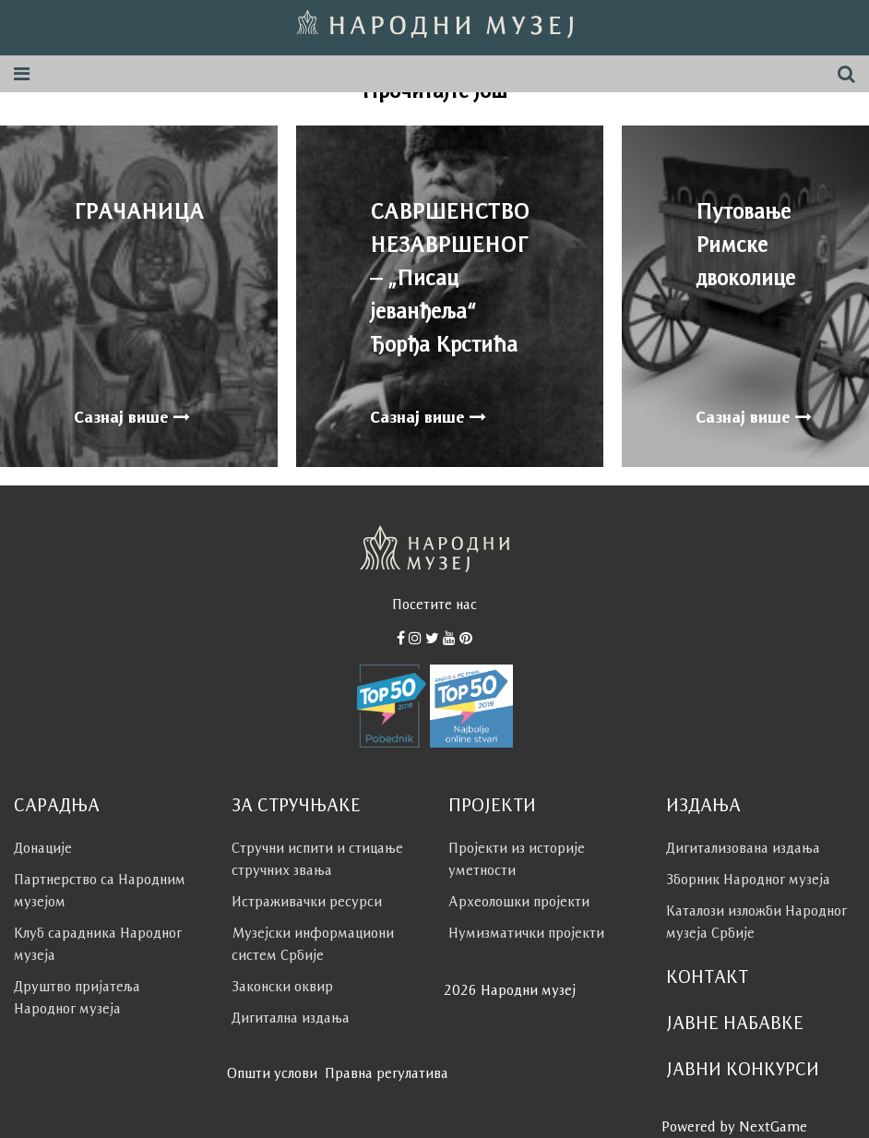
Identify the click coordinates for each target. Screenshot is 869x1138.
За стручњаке (296, 805)
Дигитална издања (291, 1017)
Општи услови (272, 1073)
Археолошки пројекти (518, 901)
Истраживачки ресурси (307, 901)
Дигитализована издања (743, 848)
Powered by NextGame (734, 1126)
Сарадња (57, 805)
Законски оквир (282, 986)
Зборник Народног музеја (748, 879)
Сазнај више (132, 417)
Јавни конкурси (742, 1069)
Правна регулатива (386, 1073)
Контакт (707, 976)
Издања (703, 805)
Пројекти (492, 805)
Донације (43, 848)
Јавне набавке (735, 1022)
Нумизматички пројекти (526, 932)
